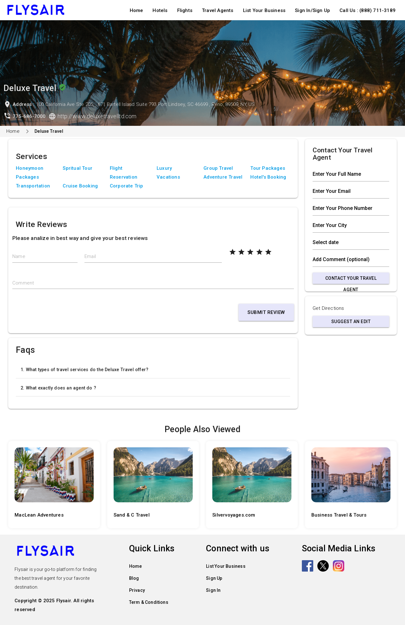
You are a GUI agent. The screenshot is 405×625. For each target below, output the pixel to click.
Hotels (160, 10)
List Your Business (264, 10)
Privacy (137, 590)
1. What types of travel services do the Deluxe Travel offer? (84, 369)
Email (90, 256)
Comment (23, 283)
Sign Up (214, 578)
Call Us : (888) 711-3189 (368, 10)
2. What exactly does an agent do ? (58, 387)
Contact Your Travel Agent (351, 280)
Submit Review (266, 312)
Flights (184, 10)
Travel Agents (218, 10)
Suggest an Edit (351, 321)
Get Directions (328, 308)
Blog (134, 578)
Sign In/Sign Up (312, 10)
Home (136, 10)
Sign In (213, 590)
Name (18, 256)
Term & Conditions (148, 602)
